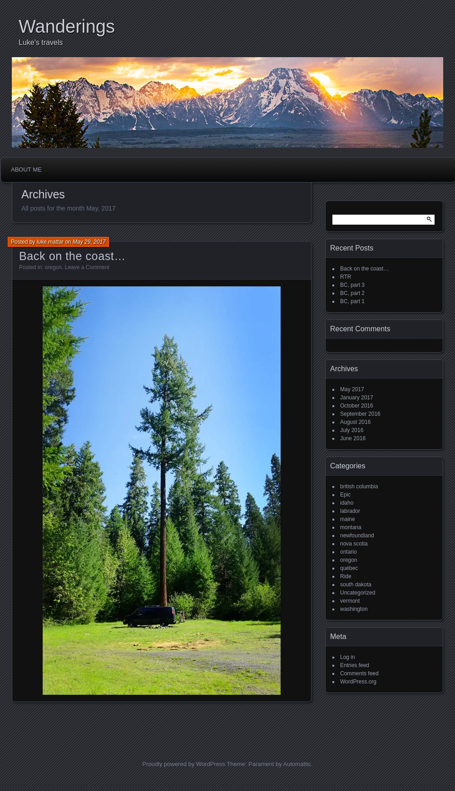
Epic (345, 494)
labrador (350, 511)
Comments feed (359, 673)
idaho (346, 503)
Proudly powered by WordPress (183, 764)
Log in (347, 657)
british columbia (359, 486)
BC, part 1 (352, 301)
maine (347, 519)
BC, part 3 (352, 285)
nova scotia (354, 543)
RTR (345, 277)
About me (26, 169)
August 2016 (355, 422)
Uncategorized (357, 593)
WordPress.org (358, 681)
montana (350, 527)
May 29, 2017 (89, 242)
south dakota (355, 584)
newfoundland (357, 535)
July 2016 (351, 430)
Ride (345, 576)
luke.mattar (50, 242)
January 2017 (356, 397)
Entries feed (354, 665)
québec (349, 568)
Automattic (297, 764)
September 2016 (360, 414)
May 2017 (352, 389)
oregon (53, 267)
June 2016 (353, 438)
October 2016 (356, 406)
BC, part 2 (352, 293)
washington (354, 609)
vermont (350, 601)
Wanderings (67, 26)
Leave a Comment (87, 267)
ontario (348, 552)
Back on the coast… (72, 256)
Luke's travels (41, 42)
